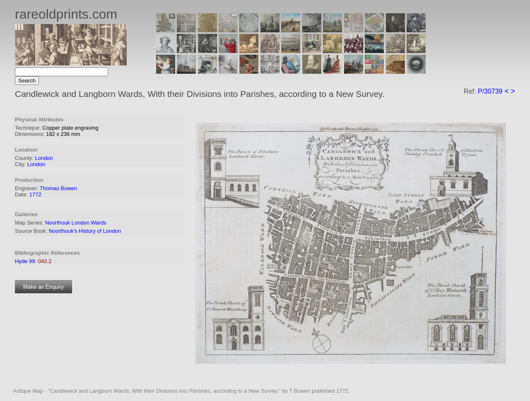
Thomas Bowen (58, 188)
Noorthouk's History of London (85, 231)
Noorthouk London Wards (75, 223)
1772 (35, 194)
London (44, 158)
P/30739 (490, 91)
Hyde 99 (25, 261)
